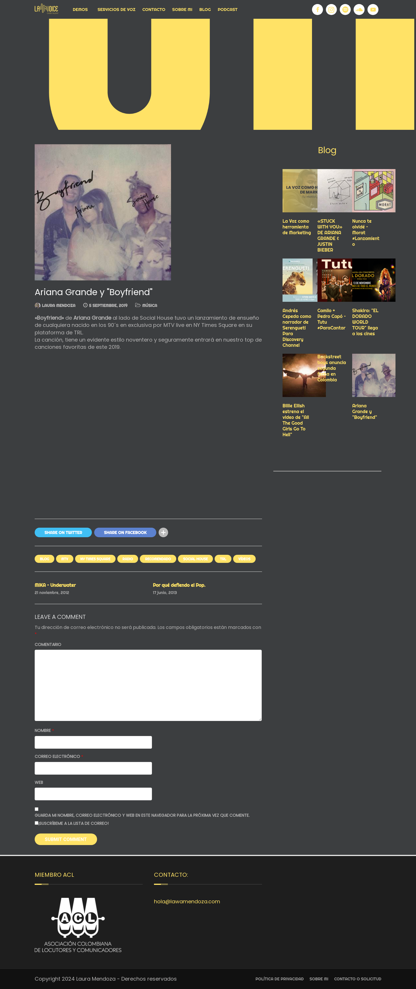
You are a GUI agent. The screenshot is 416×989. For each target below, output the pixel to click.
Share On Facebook (125, 532)
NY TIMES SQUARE (95, 559)
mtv (64, 559)
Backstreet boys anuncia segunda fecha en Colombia (331, 368)
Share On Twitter (63, 532)
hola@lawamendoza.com (187, 901)
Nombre (44, 730)
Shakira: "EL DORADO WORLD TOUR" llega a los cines (365, 322)
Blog (205, 9)
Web (39, 782)
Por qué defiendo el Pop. (179, 585)
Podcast (228, 9)
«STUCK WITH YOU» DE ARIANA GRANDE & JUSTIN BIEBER (330, 235)
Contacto (153, 9)
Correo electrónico (59, 756)
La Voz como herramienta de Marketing (297, 226)
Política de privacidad (280, 978)
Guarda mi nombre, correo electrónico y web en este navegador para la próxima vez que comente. (142, 815)
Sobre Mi (182, 9)
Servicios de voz (116, 9)
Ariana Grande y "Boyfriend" (364, 411)
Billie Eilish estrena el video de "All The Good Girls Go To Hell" (296, 420)
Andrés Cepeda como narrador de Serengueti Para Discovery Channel (297, 328)
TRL (223, 559)
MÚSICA (149, 305)
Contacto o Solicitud (357, 978)
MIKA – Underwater (55, 585)
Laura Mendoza (58, 305)
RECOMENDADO (158, 559)
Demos (80, 9)
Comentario (48, 644)
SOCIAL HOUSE (195, 559)
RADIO (127, 559)
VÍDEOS (244, 559)
